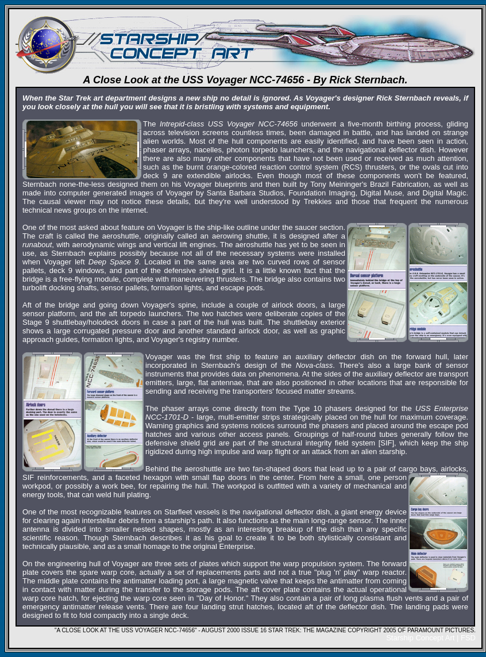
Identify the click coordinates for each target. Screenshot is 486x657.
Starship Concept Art (420, 637)
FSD (468, 637)
